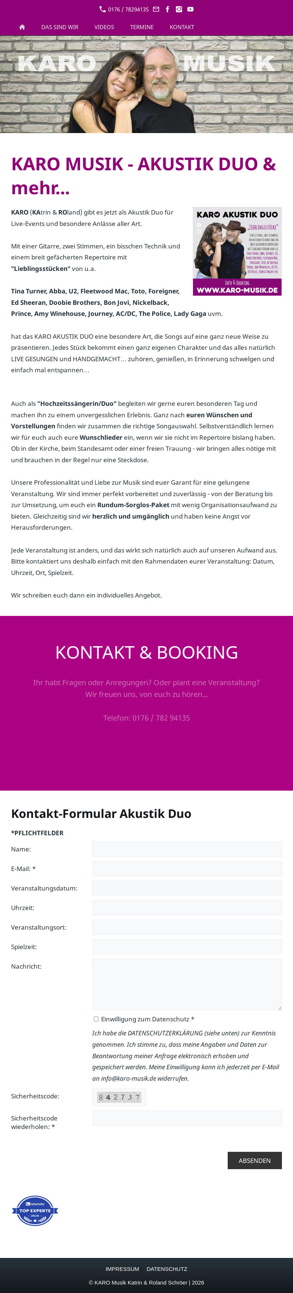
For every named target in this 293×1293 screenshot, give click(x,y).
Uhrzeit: (22, 907)
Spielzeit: (24, 946)
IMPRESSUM (122, 1269)
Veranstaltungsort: (38, 927)
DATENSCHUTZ (166, 1269)
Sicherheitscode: (35, 1096)
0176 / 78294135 (124, 9)
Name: (21, 849)
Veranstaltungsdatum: (44, 888)
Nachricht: (26, 966)
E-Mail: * (23, 868)
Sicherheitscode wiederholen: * (34, 1122)
